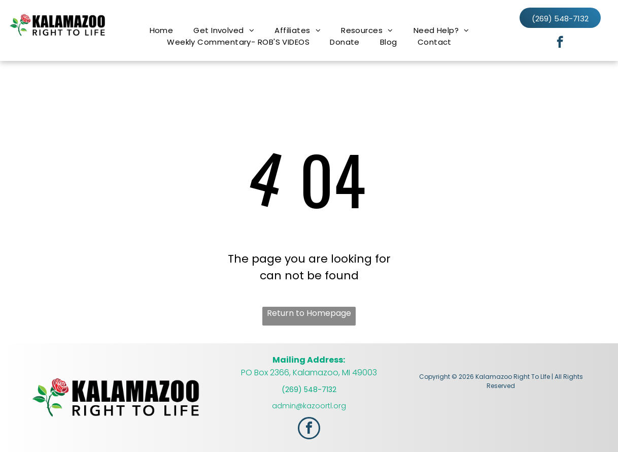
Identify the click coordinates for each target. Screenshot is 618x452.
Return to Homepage (309, 313)
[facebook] (560, 43)
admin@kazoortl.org (309, 406)
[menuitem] (162, 30)
